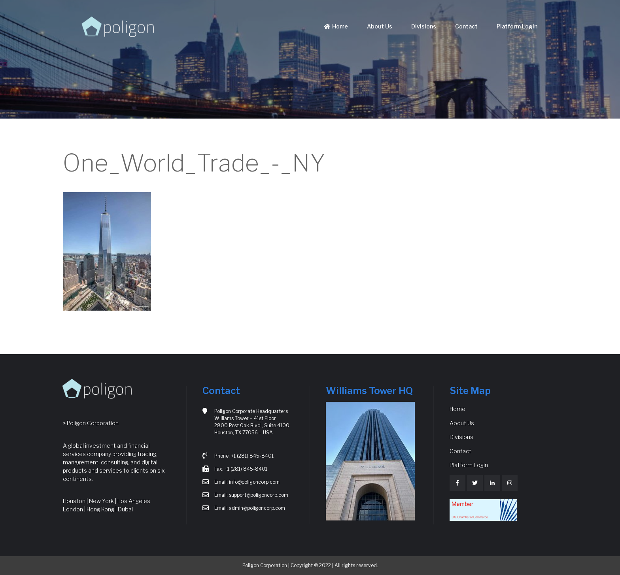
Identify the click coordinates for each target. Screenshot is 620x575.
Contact (466, 26)
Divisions (423, 26)
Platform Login (517, 26)
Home (335, 26)
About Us (379, 26)
